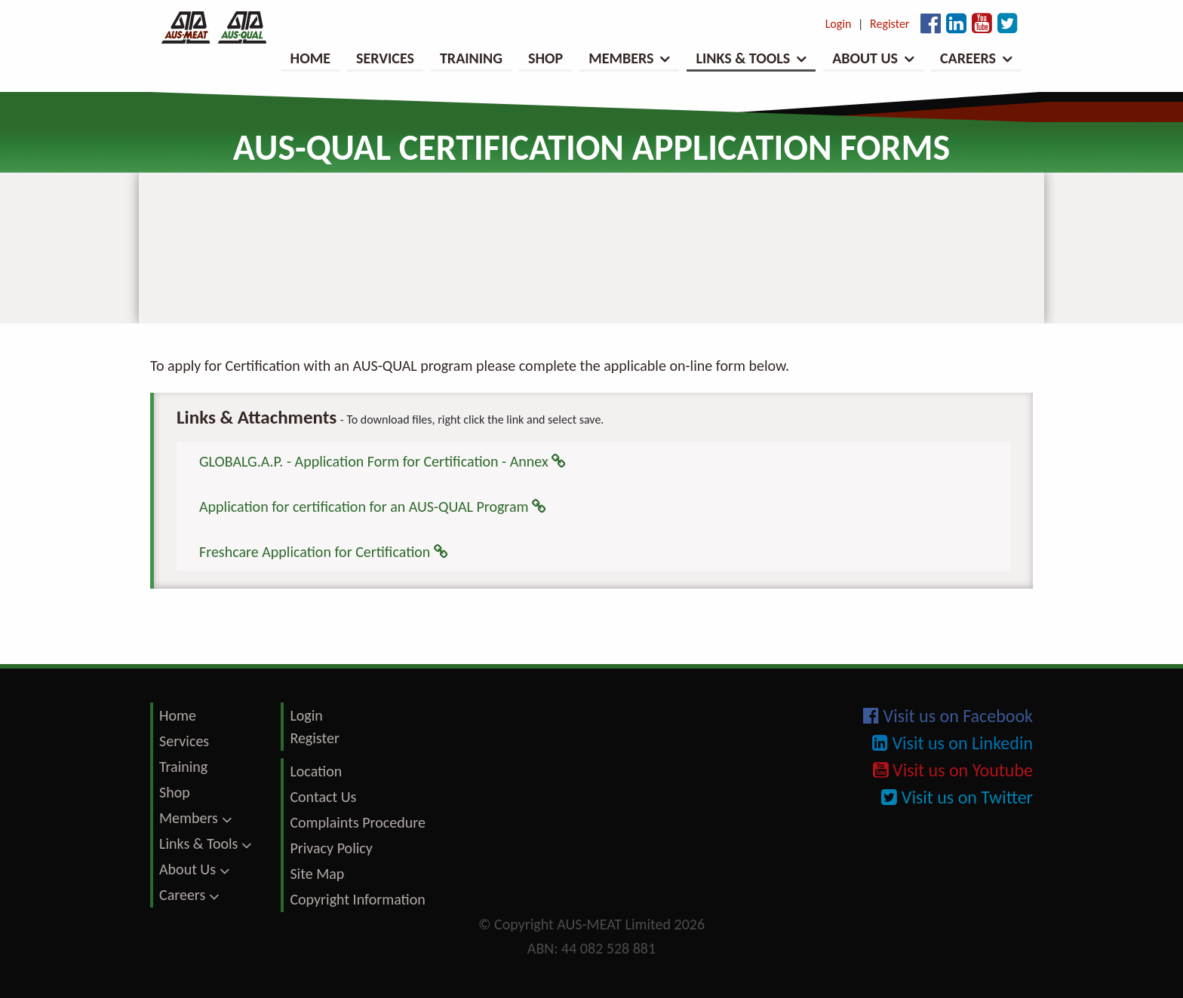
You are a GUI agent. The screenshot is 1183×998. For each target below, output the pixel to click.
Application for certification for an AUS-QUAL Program (372, 506)
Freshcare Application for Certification (323, 552)
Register (889, 24)
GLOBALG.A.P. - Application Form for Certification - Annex (382, 461)
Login (838, 24)
